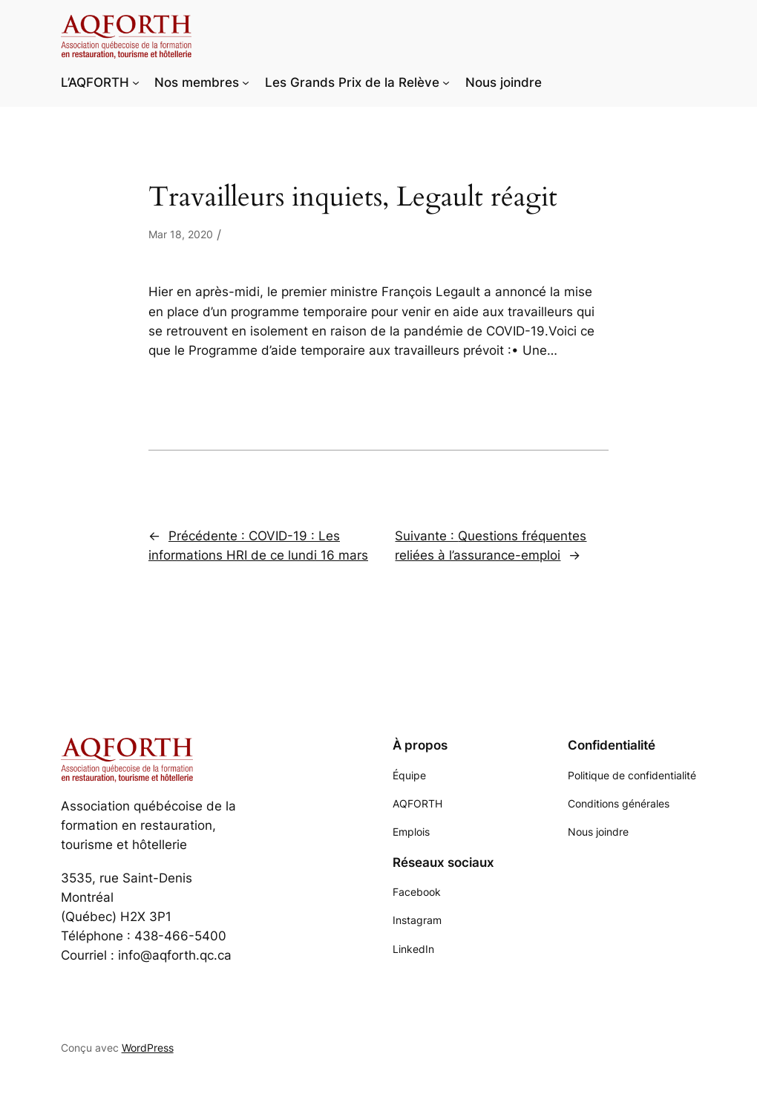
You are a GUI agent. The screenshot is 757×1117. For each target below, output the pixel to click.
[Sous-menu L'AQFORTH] (136, 82)
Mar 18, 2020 (180, 234)
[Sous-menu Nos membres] (245, 82)
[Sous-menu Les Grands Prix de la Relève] (446, 82)
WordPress (148, 1047)
